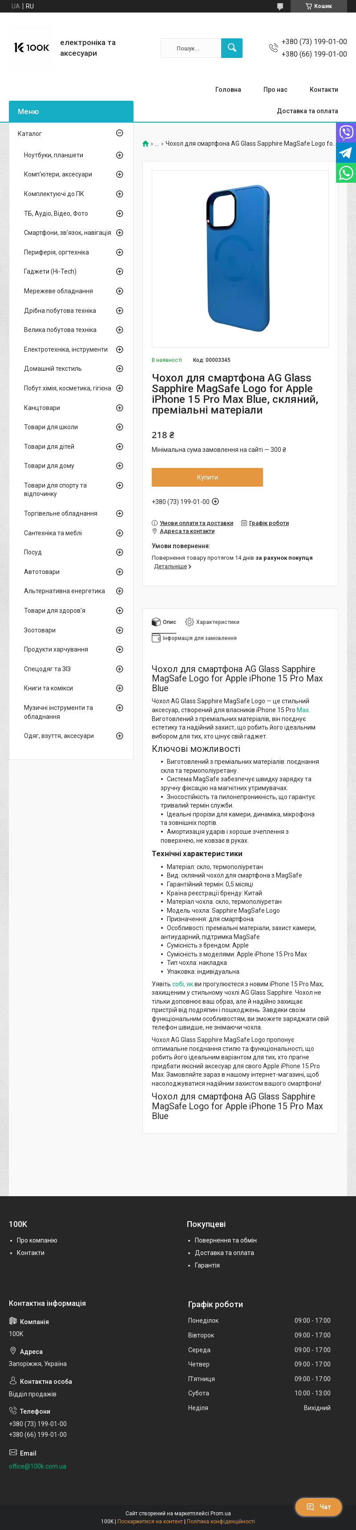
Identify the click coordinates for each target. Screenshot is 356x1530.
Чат (318, 1507)
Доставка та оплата (307, 111)
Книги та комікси (48, 688)
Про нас (275, 89)
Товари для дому (49, 465)
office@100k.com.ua (37, 1466)
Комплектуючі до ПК (54, 193)
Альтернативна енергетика (64, 591)
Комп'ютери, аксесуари (58, 174)
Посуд (33, 552)
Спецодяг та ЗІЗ (47, 669)
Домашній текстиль (53, 368)
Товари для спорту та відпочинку (55, 490)
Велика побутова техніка (60, 329)
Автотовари (42, 571)
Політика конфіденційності (221, 1521)
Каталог (30, 133)
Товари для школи (51, 427)
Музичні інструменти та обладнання (58, 712)
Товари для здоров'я (54, 610)
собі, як (182, 984)
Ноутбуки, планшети (53, 155)
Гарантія (207, 1265)
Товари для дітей (49, 446)
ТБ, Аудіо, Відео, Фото (56, 213)
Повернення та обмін (226, 1240)
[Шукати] (232, 48)
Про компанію (37, 1240)
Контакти (324, 89)
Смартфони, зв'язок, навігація (67, 232)
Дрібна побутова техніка (60, 310)
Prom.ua (220, 1513)
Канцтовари (42, 407)
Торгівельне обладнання (60, 513)
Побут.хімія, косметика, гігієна (67, 388)
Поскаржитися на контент (150, 1521)
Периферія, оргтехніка (56, 252)
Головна (228, 89)
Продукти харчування (56, 649)
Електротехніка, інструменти (66, 349)
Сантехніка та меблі (53, 533)
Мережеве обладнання (58, 291)
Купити (207, 477)
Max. (303, 710)
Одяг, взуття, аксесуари (59, 735)
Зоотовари (40, 630)
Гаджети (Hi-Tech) (50, 271)
